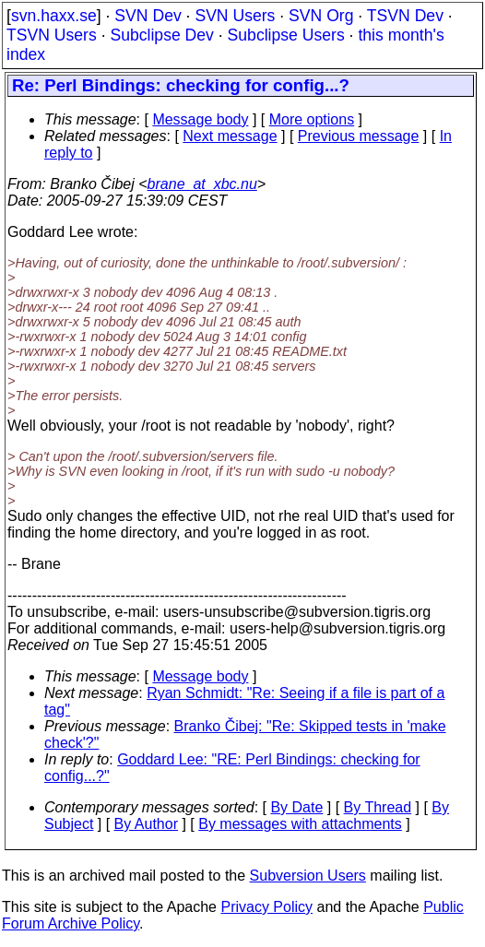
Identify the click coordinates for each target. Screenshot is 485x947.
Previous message (359, 136)
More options (312, 119)
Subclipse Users (286, 35)
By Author (146, 824)
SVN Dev (147, 15)
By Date (296, 807)
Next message (230, 136)
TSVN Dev (405, 15)
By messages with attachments (300, 824)
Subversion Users (308, 875)
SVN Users (235, 15)
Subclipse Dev (161, 35)
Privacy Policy (266, 907)
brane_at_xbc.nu (202, 184)
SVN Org (321, 15)
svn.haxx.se (54, 15)
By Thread (378, 807)
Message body (200, 119)
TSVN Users (51, 35)
